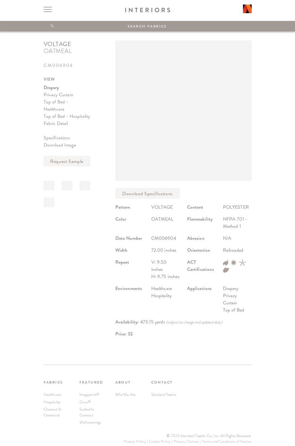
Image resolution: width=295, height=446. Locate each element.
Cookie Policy (160, 441)
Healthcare (52, 394)
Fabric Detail (56, 123)
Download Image (60, 145)
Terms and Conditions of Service (227, 441)
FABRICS (53, 382)
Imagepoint (90, 394)
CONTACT (162, 382)
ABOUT (123, 382)
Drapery (51, 87)
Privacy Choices (186, 441)
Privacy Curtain (58, 94)
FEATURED (91, 382)
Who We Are (125, 394)
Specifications (57, 138)
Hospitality (52, 401)
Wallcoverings (90, 422)
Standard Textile (163, 394)
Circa (85, 401)
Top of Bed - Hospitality (67, 116)
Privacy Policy (134, 441)
